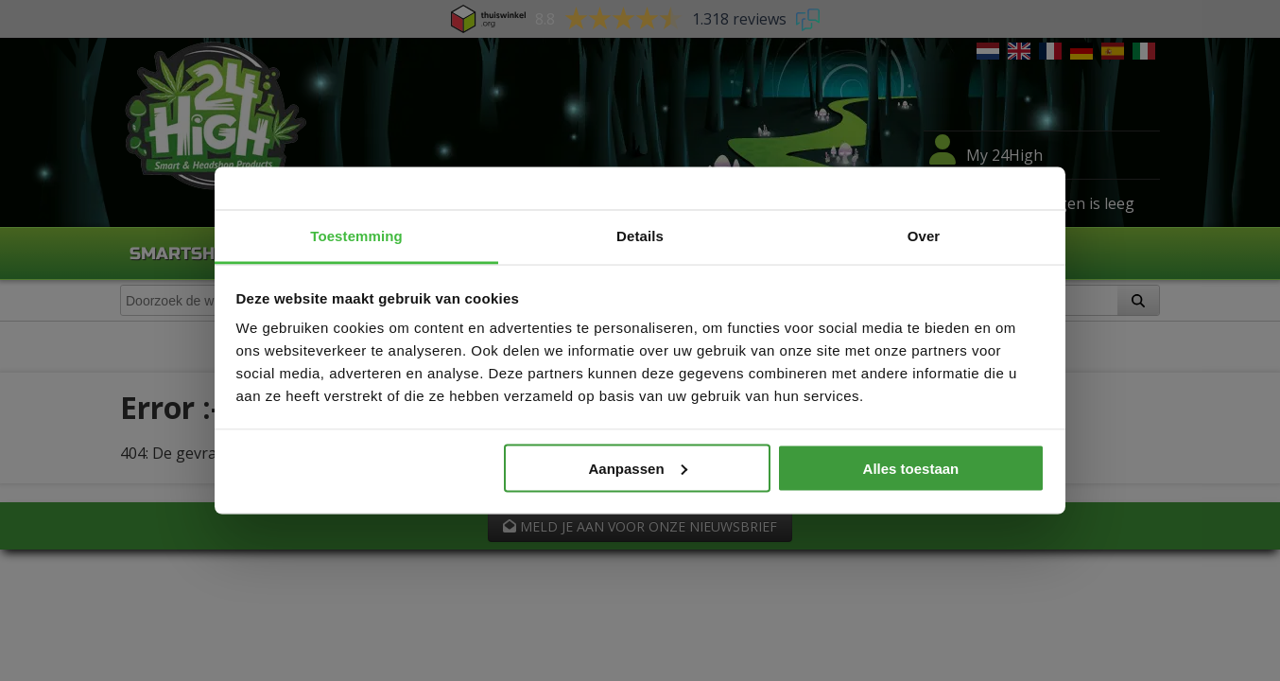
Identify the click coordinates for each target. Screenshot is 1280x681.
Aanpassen (638, 468)
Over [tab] (924, 236)
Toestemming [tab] (356, 236)
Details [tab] (640, 236)
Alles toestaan (911, 468)
